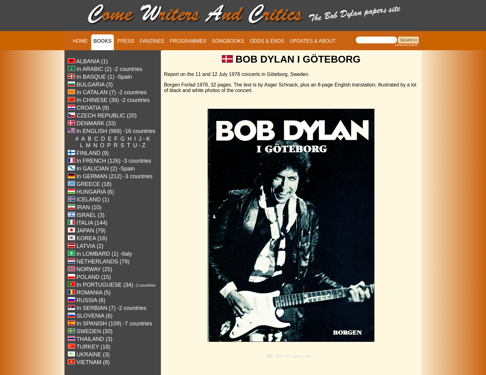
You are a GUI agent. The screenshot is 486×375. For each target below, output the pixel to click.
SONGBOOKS (228, 41)
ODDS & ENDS (267, 41)
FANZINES (152, 41)
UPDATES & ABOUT (313, 41)
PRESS (125, 41)
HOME (80, 41)
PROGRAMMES (188, 41)
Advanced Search (406, 44)
